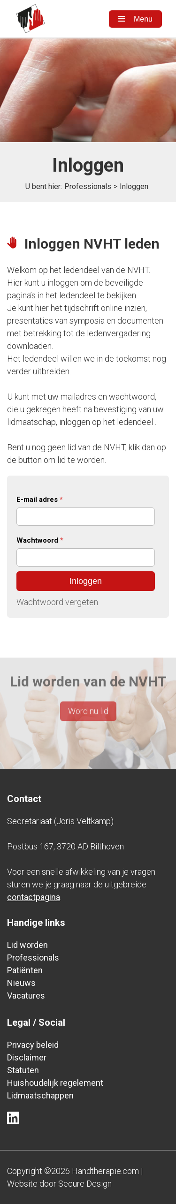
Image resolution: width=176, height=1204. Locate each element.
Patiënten (25, 970)
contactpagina (33, 897)
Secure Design (85, 1184)
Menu (135, 19)
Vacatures (26, 995)
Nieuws (21, 983)
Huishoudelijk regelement (55, 1083)
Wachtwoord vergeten (57, 602)
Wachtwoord (39, 540)
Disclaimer (26, 1057)
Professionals (87, 186)
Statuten (23, 1070)
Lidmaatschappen (40, 1095)
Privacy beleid (33, 1045)
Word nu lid (88, 702)
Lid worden (27, 945)
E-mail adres (39, 499)
